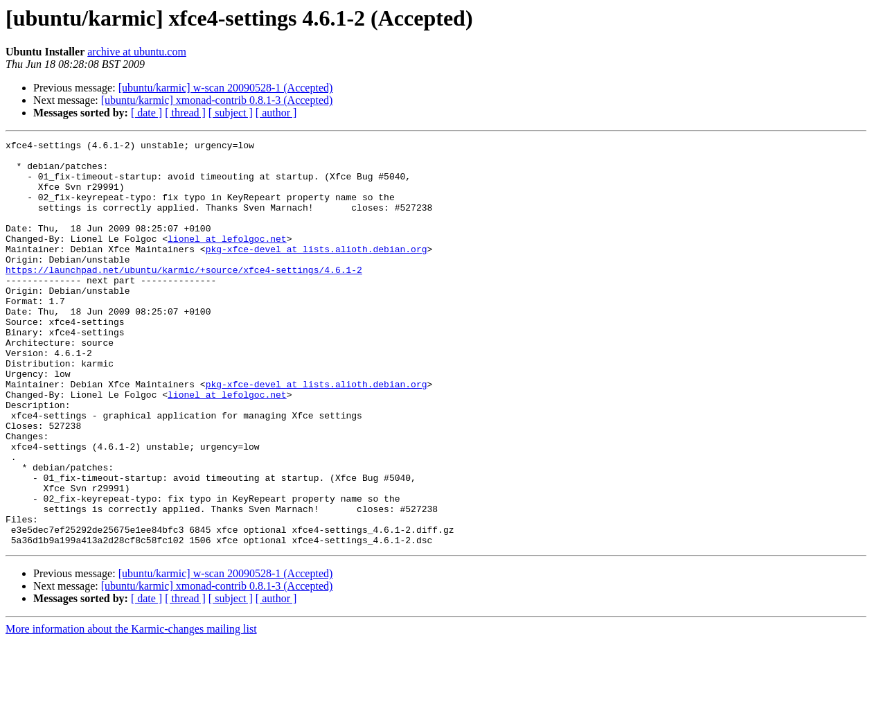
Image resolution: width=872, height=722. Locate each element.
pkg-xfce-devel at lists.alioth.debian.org (316, 271)
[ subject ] (230, 112)
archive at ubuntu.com (136, 52)
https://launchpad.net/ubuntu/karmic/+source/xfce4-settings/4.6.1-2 (184, 296)
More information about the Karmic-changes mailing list (131, 710)
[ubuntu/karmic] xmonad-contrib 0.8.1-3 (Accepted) (217, 100)
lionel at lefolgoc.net (227, 259)
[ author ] (276, 112)
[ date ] (146, 112)
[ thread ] (185, 112)
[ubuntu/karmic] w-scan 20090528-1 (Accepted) (225, 88)
